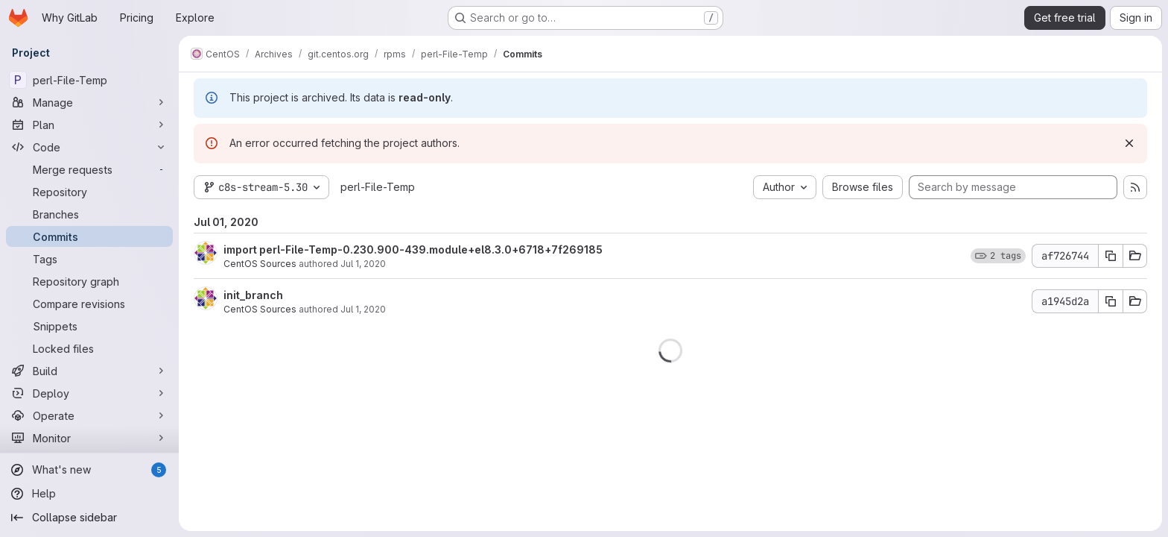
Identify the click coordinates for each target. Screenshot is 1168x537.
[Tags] (89, 258)
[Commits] (89, 236)
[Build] (89, 370)
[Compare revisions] (89, 303)
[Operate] (89, 415)
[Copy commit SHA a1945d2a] (1111, 301)
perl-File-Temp (377, 186)
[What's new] (89, 469)
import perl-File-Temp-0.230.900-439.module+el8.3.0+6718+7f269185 (413, 249)
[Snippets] (89, 325)
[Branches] (89, 214)
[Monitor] (89, 437)
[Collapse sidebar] (89, 517)
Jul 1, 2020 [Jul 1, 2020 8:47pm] (363, 263)
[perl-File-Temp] (89, 79)
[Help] (89, 493)
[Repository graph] (89, 281)
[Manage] (89, 102)
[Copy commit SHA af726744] (1111, 256)
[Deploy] (89, 393)
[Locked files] (89, 348)
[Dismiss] (1129, 143)
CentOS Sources (259, 263)
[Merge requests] (89, 169)
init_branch (253, 295)
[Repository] (89, 191)
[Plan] (89, 124)
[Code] (89, 146)
